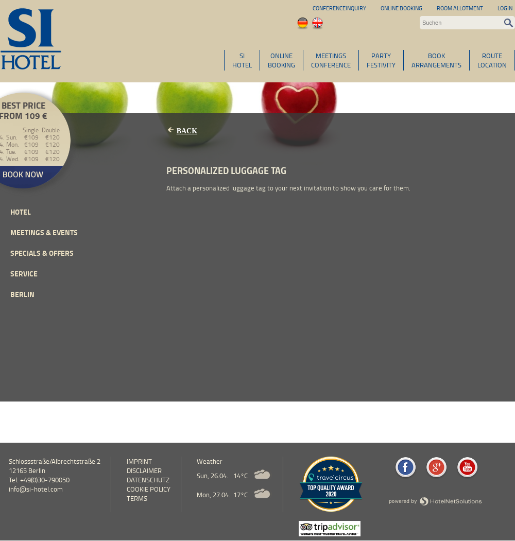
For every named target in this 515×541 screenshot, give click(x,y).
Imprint (139, 461)
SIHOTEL (242, 60)
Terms (137, 498)
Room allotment (460, 8)
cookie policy (148, 489)
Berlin (22, 294)
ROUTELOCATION (492, 60)
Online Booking (401, 8)
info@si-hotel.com (36, 489)
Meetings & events (44, 232)
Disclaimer (144, 470)
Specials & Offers (42, 253)
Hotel (20, 211)
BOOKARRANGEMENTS (436, 60)
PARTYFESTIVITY (381, 60)
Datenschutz (148, 479)
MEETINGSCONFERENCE (331, 60)
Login (504, 8)
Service (24, 273)
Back (187, 131)
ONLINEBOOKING (281, 60)
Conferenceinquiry (339, 8)
